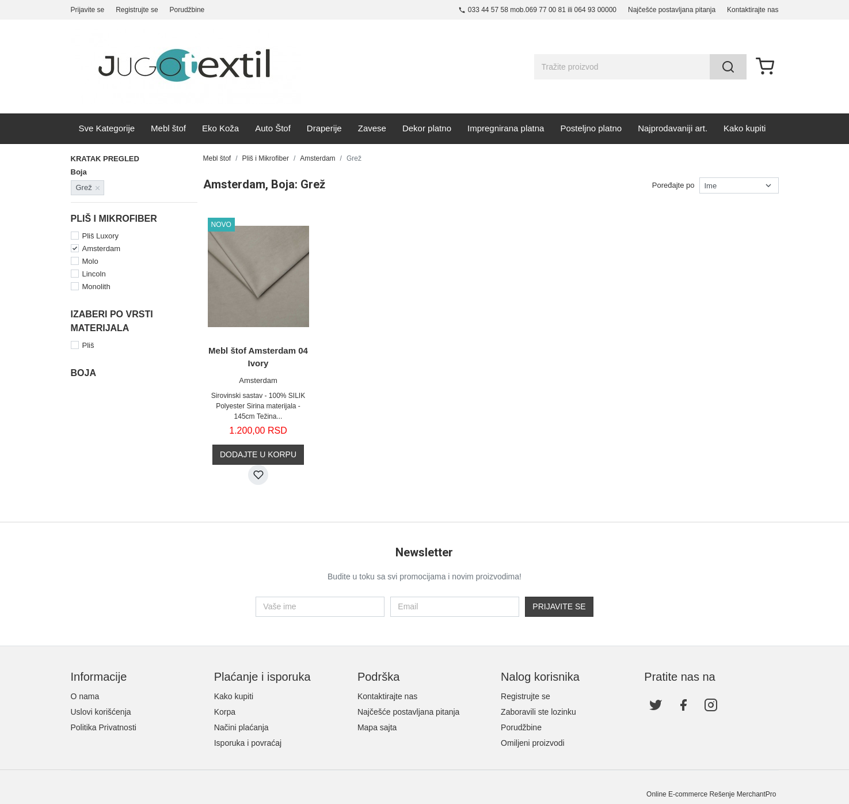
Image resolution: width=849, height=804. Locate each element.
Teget (93, 441)
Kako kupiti (745, 128)
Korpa (224, 711)
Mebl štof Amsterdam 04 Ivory (258, 357)
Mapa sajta (377, 727)
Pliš (88, 345)
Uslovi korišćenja (101, 711)
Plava (93, 428)
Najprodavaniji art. (672, 128)
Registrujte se (137, 10)
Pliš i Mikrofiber (265, 158)
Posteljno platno (591, 128)
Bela (91, 390)
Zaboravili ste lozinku (538, 711)
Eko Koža (220, 128)
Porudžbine (187, 10)
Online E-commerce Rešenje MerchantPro (711, 794)
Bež (150, 390)
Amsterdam (101, 248)
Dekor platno (426, 128)
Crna (152, 403)
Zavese (372, 128)
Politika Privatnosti (103, 727)
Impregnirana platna (505, 128)
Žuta (151, 453)
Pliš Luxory (100, 236)
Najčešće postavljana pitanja (671, 10)
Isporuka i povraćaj (248, 743)
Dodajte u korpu (258, 454)
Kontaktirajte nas (752, 10)
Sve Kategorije (107, 128)
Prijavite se (88, 10)
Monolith (96, 286)
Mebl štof (168, 128)
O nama (85, 696)
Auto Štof (273, 128)
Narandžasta (165, 415)
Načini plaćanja (241, 727)
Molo (90, 261)
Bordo (94, 403)
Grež (92, 415)
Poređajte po (673, 185)
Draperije (324, 128)
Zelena (95, 453)
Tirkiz (153, 441)
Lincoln (94, 274)
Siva (151, 428)
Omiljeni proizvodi (532, 743)
